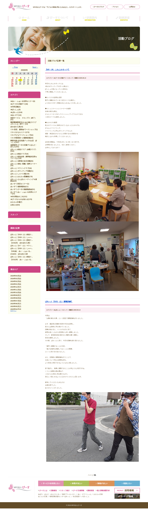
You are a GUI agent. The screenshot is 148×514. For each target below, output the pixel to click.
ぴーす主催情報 (78, 496)
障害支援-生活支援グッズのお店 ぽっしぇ (23, 141)
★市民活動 (14, 107)
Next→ (35, 67)
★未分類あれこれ (16, 196)
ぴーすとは (43, 496)
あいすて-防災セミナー (18, 184)
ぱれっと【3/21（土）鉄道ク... (21, 240)
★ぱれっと (14, 112)
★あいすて (14, 115)
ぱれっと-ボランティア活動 (20, 171)
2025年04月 (14, 309)
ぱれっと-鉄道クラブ (18, 154)
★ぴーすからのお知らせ (19, 199)
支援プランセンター (68, 500)
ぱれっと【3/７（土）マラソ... (21, 246)
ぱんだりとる (54, 500)
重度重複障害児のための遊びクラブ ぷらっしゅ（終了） (24, 123)
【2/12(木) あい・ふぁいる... (21, 259)
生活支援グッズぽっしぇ (81, 502)
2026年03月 (14, 278)
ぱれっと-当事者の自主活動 (20, 161)
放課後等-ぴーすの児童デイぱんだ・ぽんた (23, 146)
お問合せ (131, 7)
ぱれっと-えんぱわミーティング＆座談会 (23, 180)
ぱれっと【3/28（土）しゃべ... (21, 237)
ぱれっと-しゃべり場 (18, 174)
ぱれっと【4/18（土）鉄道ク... (21, 234)
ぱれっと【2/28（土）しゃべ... (21, 248)
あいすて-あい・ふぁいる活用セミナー (23, 193)
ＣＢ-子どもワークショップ (20, 135)
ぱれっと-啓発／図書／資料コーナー (23, 164)
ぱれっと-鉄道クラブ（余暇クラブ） (23, 149)
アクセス (115, 7)
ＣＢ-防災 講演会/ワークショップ (23, 129)
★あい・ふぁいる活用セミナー (21, 101)
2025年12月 (14, 287)
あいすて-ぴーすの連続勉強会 (21, 189)
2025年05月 (14, 306)
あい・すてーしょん (84, 500)
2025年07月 (14, 301)
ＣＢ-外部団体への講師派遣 (20, 138)
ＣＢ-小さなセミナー (18, 132)
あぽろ (40, 500)
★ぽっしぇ (14, 109)
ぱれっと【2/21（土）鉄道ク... (21, 257)
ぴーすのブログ (98, 7)
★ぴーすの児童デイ (17, 104)
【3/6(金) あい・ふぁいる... (20, 251)
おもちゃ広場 (15, 202)
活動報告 (53, 496)
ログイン (13, 311)
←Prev (15, 67)
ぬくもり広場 (42, 502)
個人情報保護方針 (103, 496)
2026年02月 (14, 281)
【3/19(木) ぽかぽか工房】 (20, 243)
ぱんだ (46, 500)
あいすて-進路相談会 (18, 186)
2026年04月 (14, 276)
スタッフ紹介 (65, 496)
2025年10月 (14, 292)
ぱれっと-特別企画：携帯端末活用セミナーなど (23, 157)
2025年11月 (14, 290)
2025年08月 (14, 298)
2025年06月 (14, 304)
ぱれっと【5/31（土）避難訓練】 (59, 304)
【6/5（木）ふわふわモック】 (57, 70)
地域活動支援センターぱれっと (60, 502)
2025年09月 (14, 295)
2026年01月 (14, 284)
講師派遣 (90, 496)
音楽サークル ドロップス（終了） (23, 118)
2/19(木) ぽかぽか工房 (19, 254)
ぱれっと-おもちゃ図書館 (19, 176)
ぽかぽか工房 (15, 127)
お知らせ (13, 205)
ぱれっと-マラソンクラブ (19, 168)
